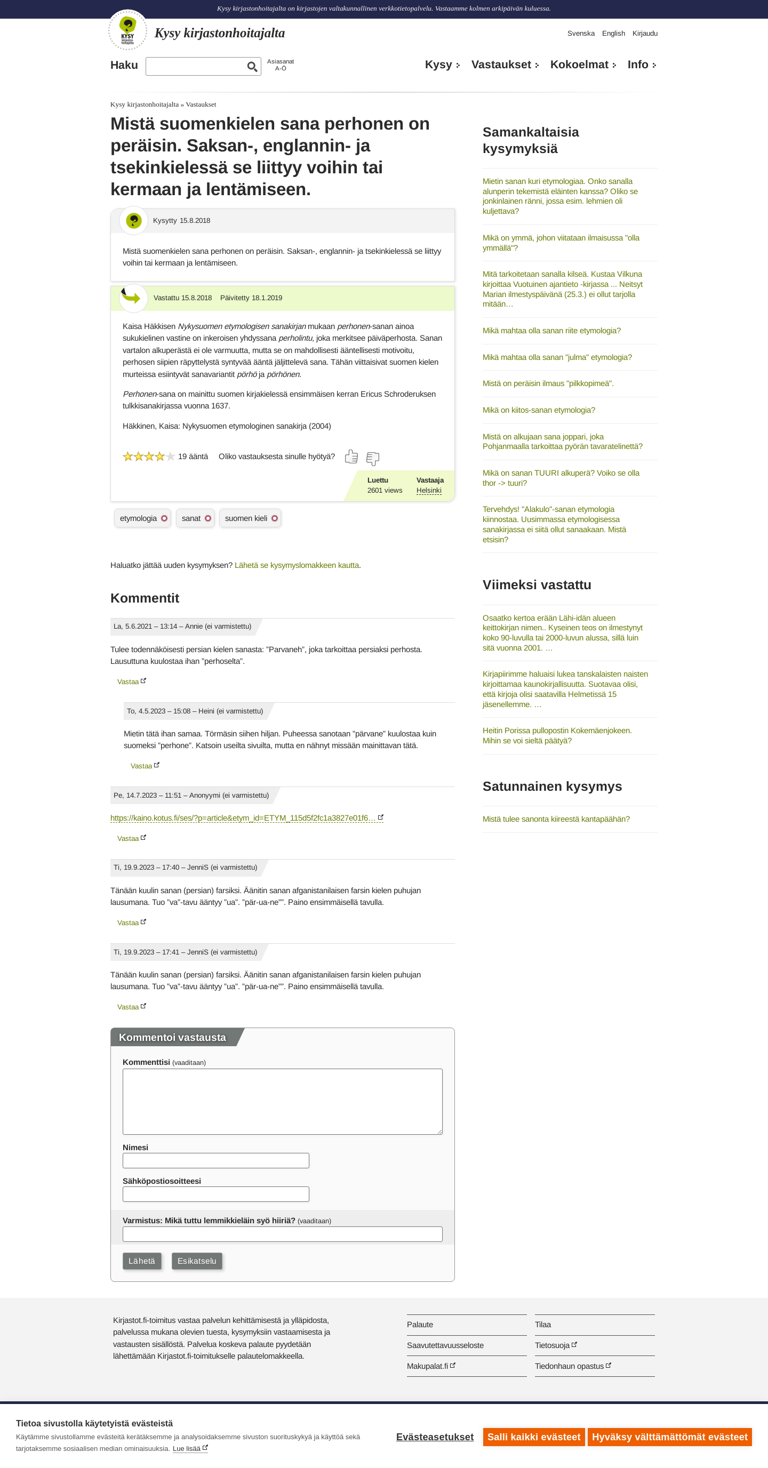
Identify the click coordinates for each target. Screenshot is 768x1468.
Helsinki (429, 490)
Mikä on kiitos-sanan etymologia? (539, 409)
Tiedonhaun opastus (569, 1365)
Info (638, 64)
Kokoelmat (579, 64)
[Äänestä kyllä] (352, 456)
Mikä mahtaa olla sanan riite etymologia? (552, 330)
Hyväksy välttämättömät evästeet (670, 1436)
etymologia (138, 518)
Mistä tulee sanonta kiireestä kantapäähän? (556, 818)
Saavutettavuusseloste (445, 1345)
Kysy (438, 64)
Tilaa (543, 1324)
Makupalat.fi (427, 1365)
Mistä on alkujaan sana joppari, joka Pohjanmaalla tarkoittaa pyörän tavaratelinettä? (563, 441)
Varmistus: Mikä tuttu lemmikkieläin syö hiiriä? (209, 1220)
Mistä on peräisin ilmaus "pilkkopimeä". (548, 383)
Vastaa (128, 682)
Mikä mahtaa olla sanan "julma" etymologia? (557, 357)
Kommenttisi (146, 1061)
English (613, 33)
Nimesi (135, 1147)
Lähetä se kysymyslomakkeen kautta (297, 564)
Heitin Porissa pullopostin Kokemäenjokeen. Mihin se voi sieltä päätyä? (557, 735)
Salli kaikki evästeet (532, 1436)
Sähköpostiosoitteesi (162, 1180)
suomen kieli (246, 518)
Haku (124, 65)
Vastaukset (501, 64)
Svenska (581, 33)
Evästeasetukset (432, 1436)
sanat (191, 518)
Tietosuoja (552, 1345)
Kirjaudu (645, 33)
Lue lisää (187, 1449)
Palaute (420, 1324)
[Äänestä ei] (372, 459)
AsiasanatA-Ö (280, 64)
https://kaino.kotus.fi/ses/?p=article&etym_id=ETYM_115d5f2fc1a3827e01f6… (243, 817)
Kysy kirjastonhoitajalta (144, 104)
